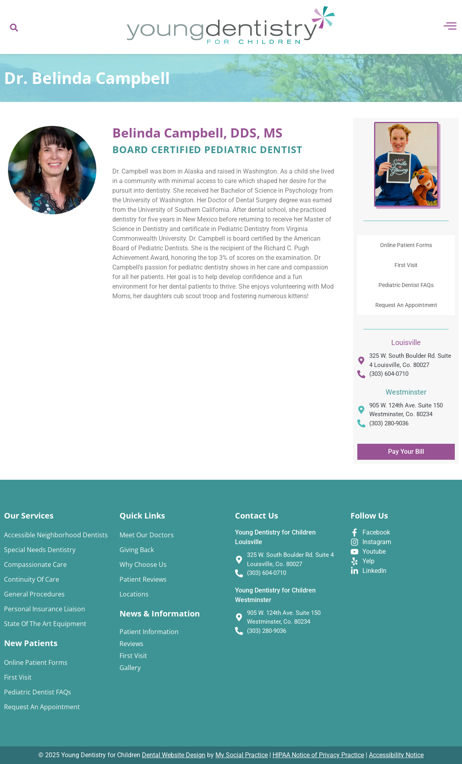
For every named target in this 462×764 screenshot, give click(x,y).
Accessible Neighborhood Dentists (56, 535)
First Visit (406, 265)
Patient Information (149, 631)
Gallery (130, 667)
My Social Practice (241, 755)
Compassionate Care (35, 564)
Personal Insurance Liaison (44, 608)
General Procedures (34, 594)
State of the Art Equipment (45, 623)
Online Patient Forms (406, 245)
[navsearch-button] (14, 27)
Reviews (131, 643)
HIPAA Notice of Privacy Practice (318, 755)
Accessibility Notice (396, 755)
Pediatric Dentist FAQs (406, 285)
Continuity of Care (31, 579)
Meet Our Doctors (146, 535)
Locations (134, 594)
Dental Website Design (173, 755)
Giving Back (136, 549)
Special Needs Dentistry (40, 549)
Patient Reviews (143, 579)
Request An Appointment (406, 305)
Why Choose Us (143, 564)
